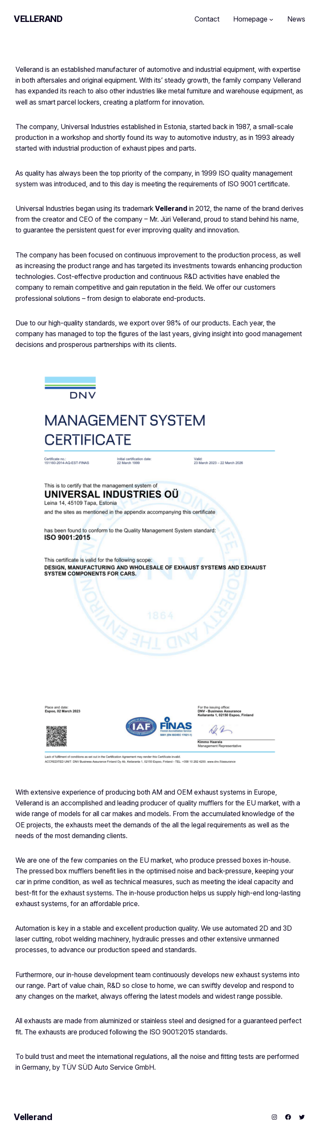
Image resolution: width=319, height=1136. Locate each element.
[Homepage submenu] (271, 19)
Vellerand (38, 19)
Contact (206, 19)
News (296, 19)
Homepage (250, 19)
